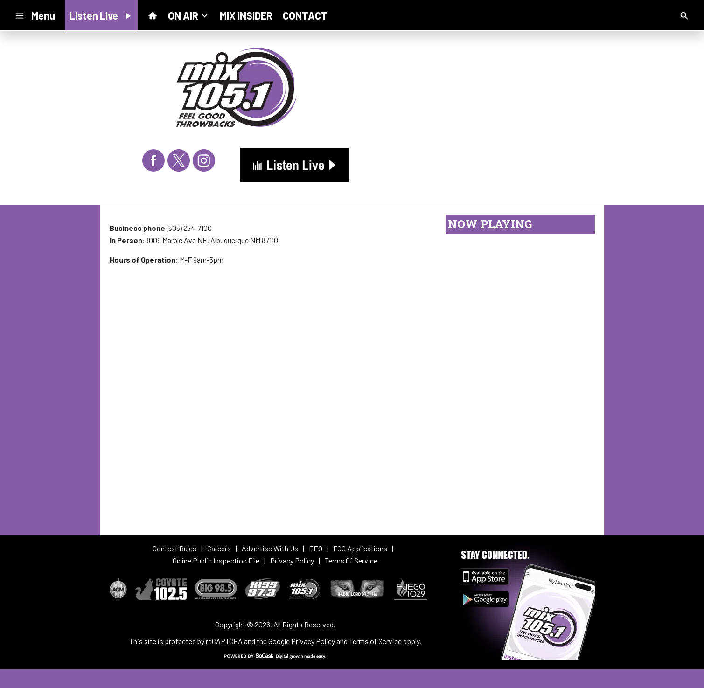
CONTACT (305, 15)
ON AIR (188, 14)
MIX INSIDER (246, 15)
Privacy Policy (313, 641)
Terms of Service (375, 641)
